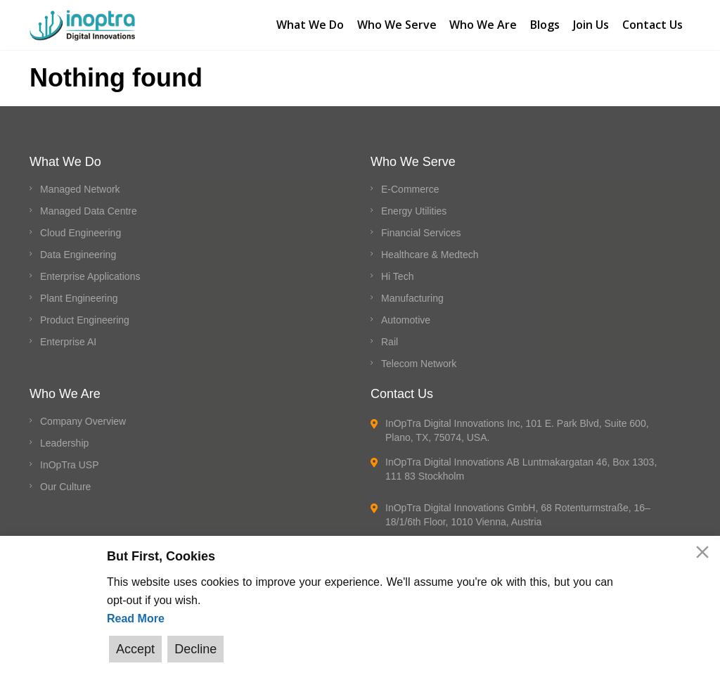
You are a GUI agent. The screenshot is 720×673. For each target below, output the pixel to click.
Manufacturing (412, 293)
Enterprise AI (68, 336)
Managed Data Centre (88, 206)
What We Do (306, 22)
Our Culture (65, 481)
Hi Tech (397, 271)
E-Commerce (410, 184)
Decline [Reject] (194, 649)
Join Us (591, 22)
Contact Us (653, 22)
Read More (136, 619)
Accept (135, 649)
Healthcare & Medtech (430, 249)
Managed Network (80, 184)
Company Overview (83, 416)
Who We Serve (394, 22)
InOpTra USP (69, 460)
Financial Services (421, 227)
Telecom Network (418, 358)
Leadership (64, 438)
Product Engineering (84, 315)
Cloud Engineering (80, 227)
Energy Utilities (413, 206)
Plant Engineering (79, 293)
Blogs (544, 22)
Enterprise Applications (90, 271)
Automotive (405, 315)
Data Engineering (78, 249)
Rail (389, 336)
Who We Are (481, 22)
